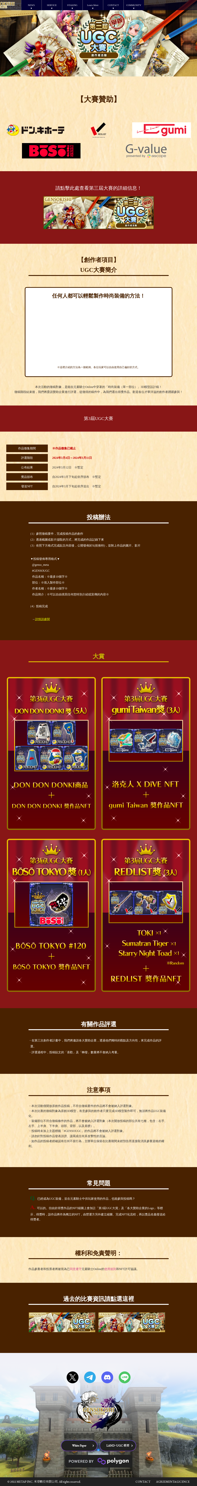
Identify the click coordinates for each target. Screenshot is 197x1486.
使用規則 (110, 1269)
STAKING (72, 5)
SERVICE (52, 5)
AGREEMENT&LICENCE (173, 1482)
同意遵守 (76, 1269)
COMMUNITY (133, 5)
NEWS (31, 5)
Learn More (93, 5)
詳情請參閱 (42, 619)
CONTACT (113, 5)
